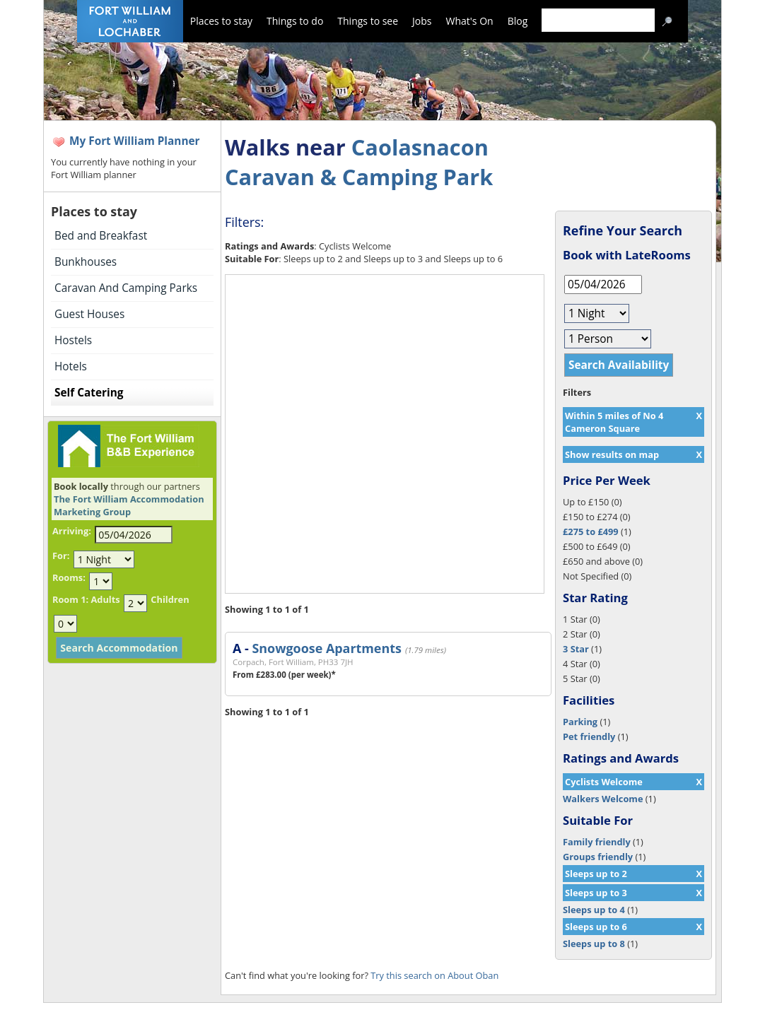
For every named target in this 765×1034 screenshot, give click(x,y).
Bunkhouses (85, 261)
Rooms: (69, 577)
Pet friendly (589, 736)
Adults (104, 599)
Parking (580, 721)
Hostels (73, 340)
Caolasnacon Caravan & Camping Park (359, 162)
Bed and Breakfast (100, 235)
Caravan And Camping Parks (125, 288)
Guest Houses (89, 314)
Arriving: (71, 530)
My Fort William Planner (134, 141)
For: (60, 555)
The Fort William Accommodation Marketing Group (129, 505)
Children (170, 599)
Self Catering (88, 392)
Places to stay (221, 21)
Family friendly (597, 841)
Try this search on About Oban (434, 975)
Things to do (295, 21)
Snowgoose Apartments (326, 648)
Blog (518, 21)
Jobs (421, 21)
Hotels (70, 366)
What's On (470, 21)
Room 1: (70, 599)
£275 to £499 (591, 531)
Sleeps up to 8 (594, 943)
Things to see (367, 21)
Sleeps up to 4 (594, 909)
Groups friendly (598, 856)
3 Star (576, 648)
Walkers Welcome (603, 798)
